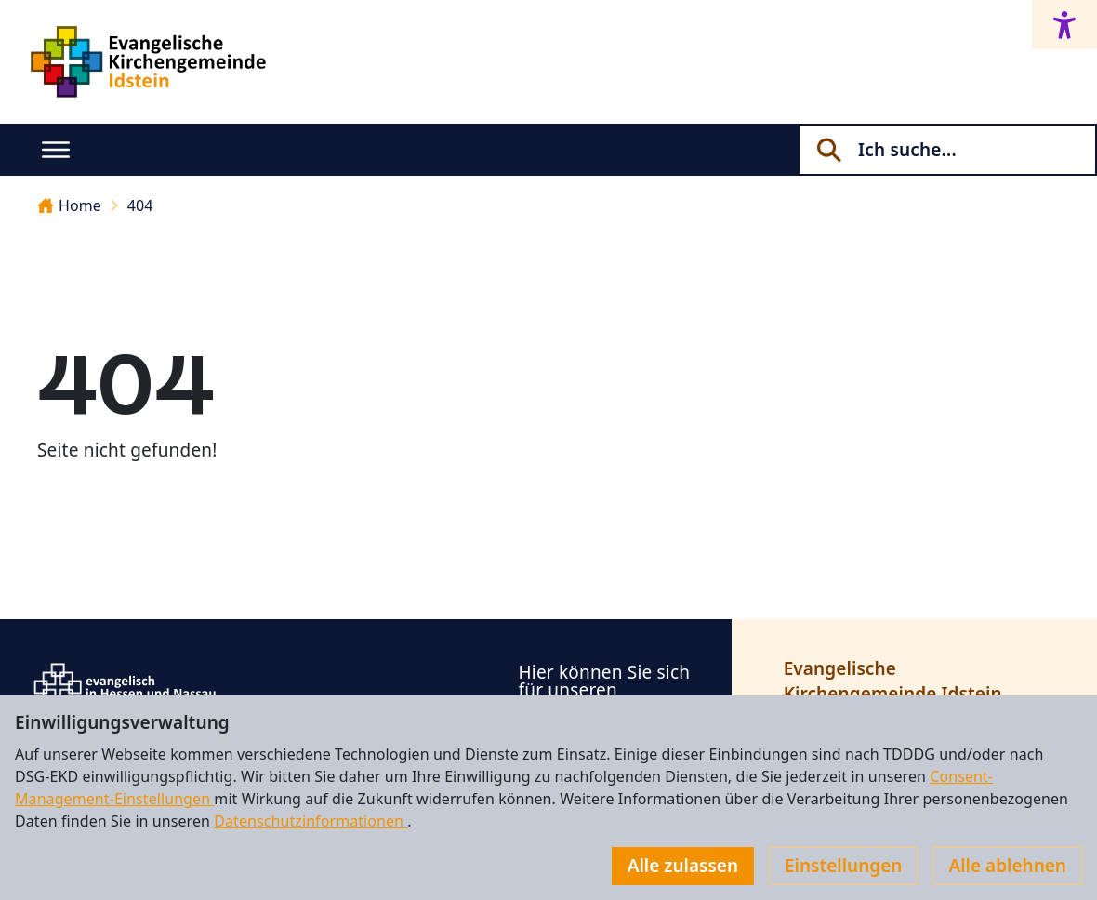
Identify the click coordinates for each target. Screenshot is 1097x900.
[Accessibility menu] (1064, 24)
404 (140, 205)
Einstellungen (843, 866)
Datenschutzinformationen (310, 821)
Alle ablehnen (1007, 866)
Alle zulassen (683, 866)
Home (69, 205)
